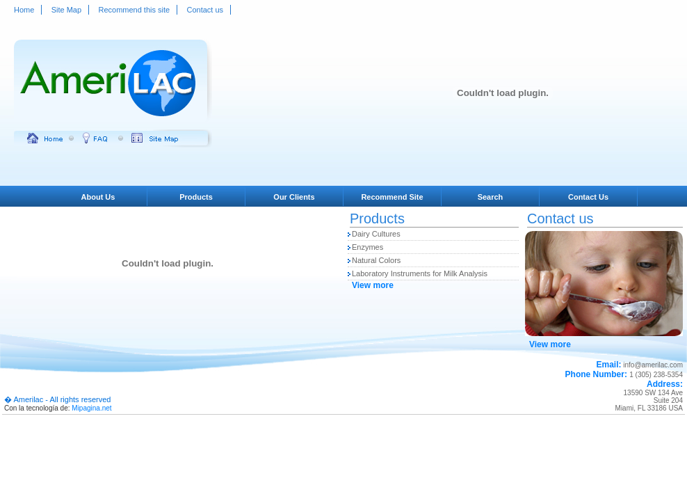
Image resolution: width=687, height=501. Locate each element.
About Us (98, 197)
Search (490, 197)
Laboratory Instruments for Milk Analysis (419, 273)
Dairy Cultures (376, 234)
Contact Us (588, 197)
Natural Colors (376, 260)
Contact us (205, 10)
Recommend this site (134, 10)
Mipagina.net (91, 408)
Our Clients (293, 197)
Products (196, 197)
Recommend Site (392, 197)
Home (24, 10)
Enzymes (367, 247)
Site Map (66, 10)
